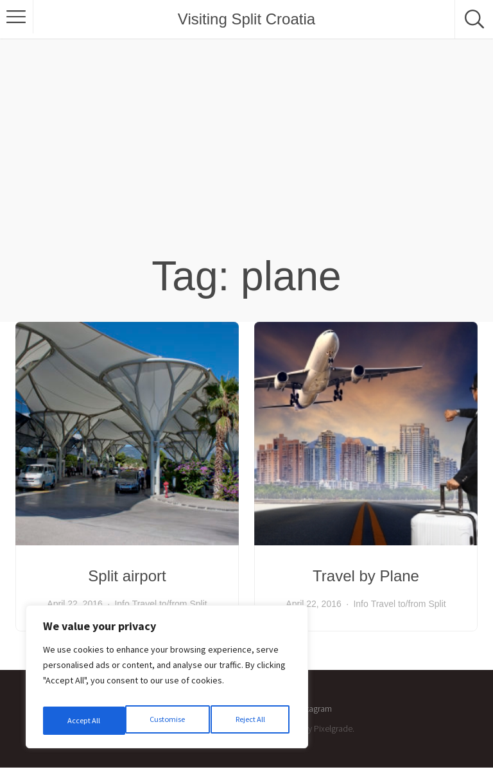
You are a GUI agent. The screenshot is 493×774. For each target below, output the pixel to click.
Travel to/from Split (169, 604)
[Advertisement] (246, 154)
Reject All (168, 720)
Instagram (314, 708)
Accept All (251, 720)
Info (121, 604)
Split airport (127, 576)
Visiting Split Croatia (246, 19)
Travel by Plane (366, 576)
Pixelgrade (333, 728)
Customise (84, 720)
